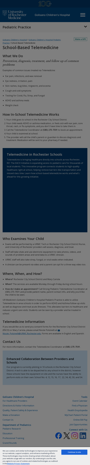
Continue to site (74, 452)
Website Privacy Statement (18, 463)
